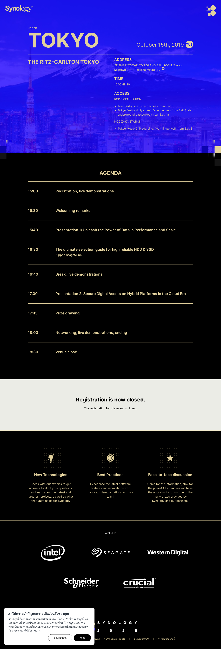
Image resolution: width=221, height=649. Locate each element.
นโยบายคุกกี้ (36, 626)
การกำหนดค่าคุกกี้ (166, 639)
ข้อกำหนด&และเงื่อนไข (114, 639)
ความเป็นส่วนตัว (141, 639)
